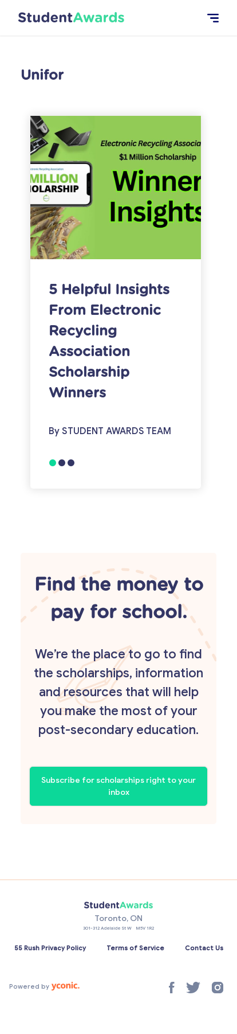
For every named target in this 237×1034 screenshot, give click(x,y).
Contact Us (204, 948)
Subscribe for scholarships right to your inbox (118, 786)
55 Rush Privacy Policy (50, 948)
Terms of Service (135, 948)
